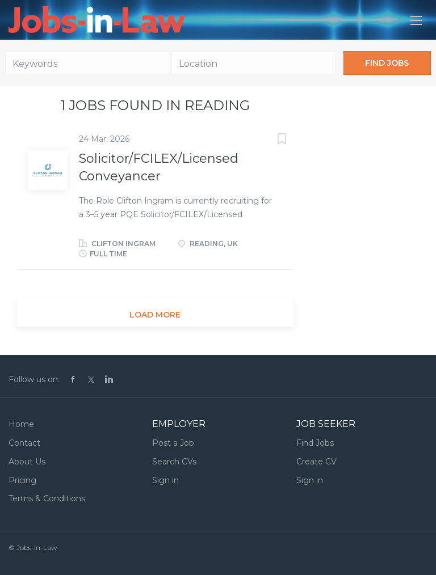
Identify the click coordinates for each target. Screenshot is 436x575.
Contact (24, 443)
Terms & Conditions (47, 498)
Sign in (165, 480)
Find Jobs (387, 63)
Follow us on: (34, 379)
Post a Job (173, 443)
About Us (27, 461)
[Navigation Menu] (416, 20)
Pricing (22, 480)
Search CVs (174, 461)
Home (21, 424)
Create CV (316, 461)
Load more (155, 315)
